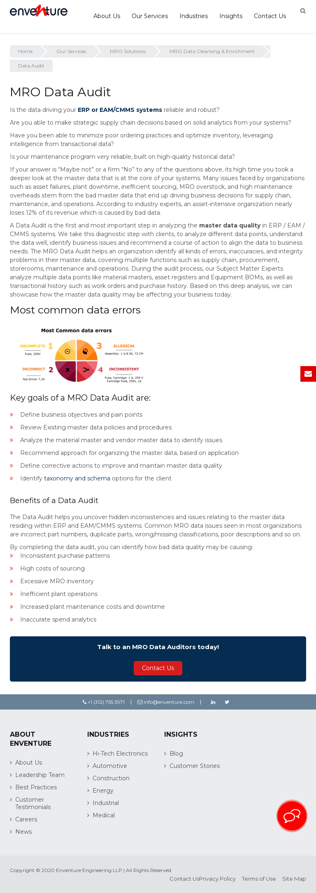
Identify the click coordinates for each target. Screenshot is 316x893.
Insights (230, 16)
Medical (104, 815)
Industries (193, 16)
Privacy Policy (217, 878)
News (23, 831)
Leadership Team (40, 775)
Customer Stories (195, 766)
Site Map (294, 878)
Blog (176, 753)
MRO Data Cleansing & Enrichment (212, 51)
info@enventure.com (165, 702)
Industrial (106, 803)
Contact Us (270, 16)
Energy (103, 790)
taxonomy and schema (77, 478)
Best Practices (36, 787)
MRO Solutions (128, 51)
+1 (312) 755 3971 (104, 702)
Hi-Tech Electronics (120, 753)
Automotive (110, 766)
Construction (111, 778)
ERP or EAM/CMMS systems (120, 110)
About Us (106, 16)
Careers (26, 819)
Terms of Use (259, 878)
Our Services (150, 16)
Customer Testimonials (33, 803)
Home (25, 51)
